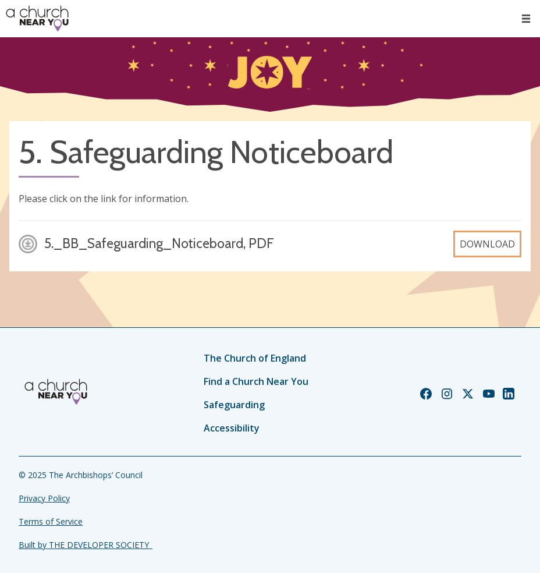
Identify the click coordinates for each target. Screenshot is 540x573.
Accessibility (232, 428)
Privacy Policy (44, 498)
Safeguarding (234, 404)
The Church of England (255, 358)
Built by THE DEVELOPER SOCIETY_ (85, 544)
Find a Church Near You (256, 381)
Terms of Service (51, 521)
